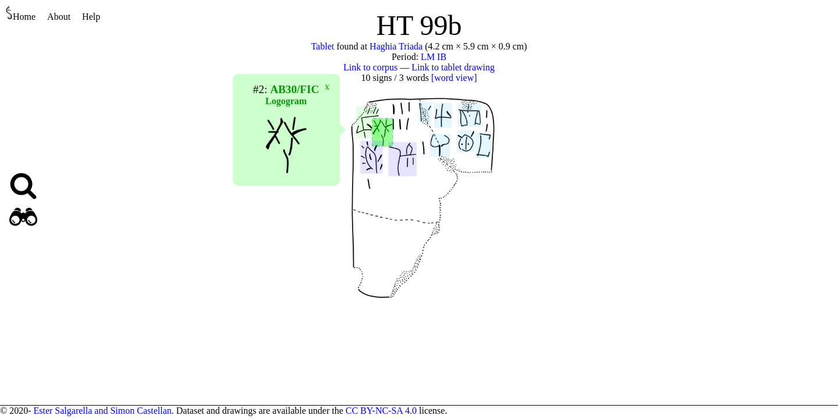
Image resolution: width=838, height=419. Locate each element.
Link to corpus (370, 67)
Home (20, 14)
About (58, 17)
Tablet (322, 46)
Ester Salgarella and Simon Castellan (102, 411)
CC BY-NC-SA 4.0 (381, 411)
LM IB (433, 57)
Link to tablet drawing (453, 67)
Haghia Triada (396, 46)
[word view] (454, 78)
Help (91, 17)
